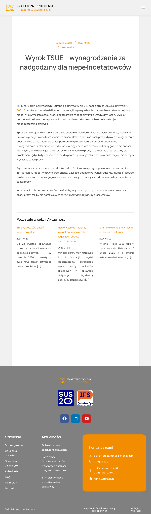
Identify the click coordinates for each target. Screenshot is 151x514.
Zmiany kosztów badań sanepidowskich (30, 230)
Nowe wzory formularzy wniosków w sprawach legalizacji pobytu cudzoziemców (72, 234)
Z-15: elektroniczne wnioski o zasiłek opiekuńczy (116, 230)
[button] (143, 8)
